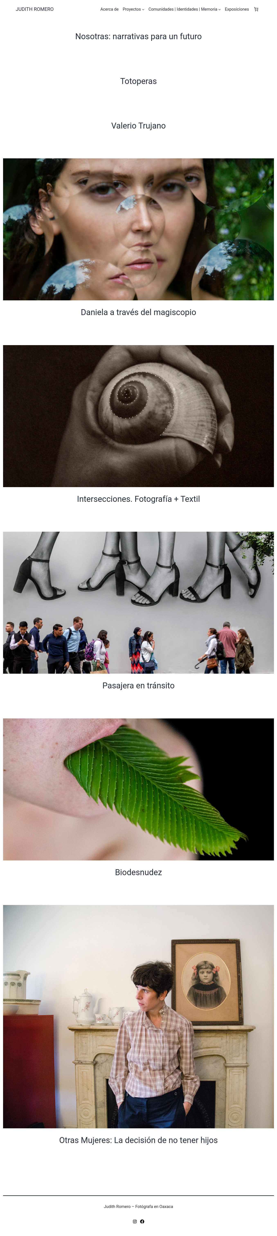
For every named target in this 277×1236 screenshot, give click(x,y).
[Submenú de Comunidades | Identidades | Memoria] (219, 9)
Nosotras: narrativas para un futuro (138, 36)
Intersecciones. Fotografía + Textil (138, 499)
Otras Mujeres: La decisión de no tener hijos (138, 1140)
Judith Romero (35, 9)
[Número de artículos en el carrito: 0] (256, 9)
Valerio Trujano (138, 126)
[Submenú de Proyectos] (143, 9)
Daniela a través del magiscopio (138, 312)
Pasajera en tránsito (138, 685)
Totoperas (138, 81)
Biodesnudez (138, 872)
